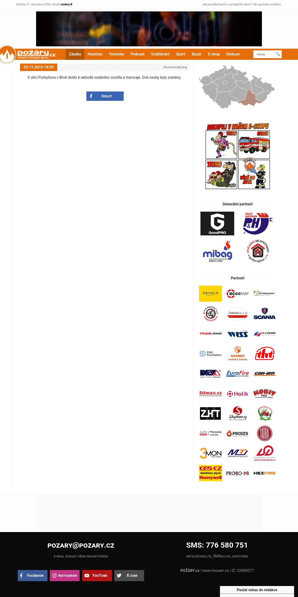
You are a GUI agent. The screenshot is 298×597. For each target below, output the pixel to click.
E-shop (214, 54)
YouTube (99, 575)
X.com (132, 575)
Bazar (196, 54)
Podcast (138, 54)
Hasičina (95, 54)
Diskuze (233, 54)
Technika (116, 54)
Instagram (67, 575)
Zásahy (75, 54)
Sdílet (106, 96)
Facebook (35, 575)
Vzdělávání (160, 54)
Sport (180, 54)
